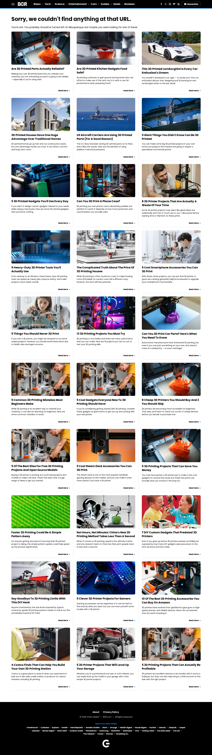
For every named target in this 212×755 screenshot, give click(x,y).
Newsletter (191, 4)
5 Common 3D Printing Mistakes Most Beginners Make (37, 401)
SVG (137, 731)
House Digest (141, 727)
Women (109, 734)
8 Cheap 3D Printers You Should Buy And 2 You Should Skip (170, 401)
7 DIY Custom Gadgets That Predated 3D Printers (169, 534)
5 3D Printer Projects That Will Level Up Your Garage (103, 666)
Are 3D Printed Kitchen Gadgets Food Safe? (102, 70)
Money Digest (48, 731)
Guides (105, 4)
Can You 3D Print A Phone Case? (98, 201)
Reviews (129, 4)
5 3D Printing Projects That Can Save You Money (169, 468)
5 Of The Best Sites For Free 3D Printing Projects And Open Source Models (37, 468)
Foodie (64, 727)
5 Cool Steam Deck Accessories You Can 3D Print (104, 468)
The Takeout (89, 734)
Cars (94, 4)
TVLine (100, 734)
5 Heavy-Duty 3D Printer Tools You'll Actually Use (36, 269)
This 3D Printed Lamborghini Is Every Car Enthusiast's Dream (170, 70)
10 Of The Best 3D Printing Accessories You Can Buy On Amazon (170, 600)
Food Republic (76, 727)
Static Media (93, 717)
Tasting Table (148, 731)
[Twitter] (166, 4)
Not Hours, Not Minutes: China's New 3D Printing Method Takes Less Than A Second (106, 534)
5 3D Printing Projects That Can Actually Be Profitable (171, 666)
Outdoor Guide (76, 731)
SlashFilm (115, 731)
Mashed (35, 731)
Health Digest (126, 727)
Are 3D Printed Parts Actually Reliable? (37, 68)
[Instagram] (170, 4)
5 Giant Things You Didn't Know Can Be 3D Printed (170, 137)
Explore (55, 727)
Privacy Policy (111, 712)
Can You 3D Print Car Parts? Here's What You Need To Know (169, 335)
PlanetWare (91, 731)
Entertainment (78, 4)
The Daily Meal (163, 731)
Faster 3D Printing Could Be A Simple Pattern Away (36, 534)
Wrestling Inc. (122, 734)
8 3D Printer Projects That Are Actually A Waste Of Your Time (169, 203)
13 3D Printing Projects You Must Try (101, 333)
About (95, 712)
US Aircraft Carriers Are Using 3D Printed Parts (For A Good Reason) (104, 137)
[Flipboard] (174, 4)
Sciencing (103, 731)
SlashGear (127, 731)
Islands (162, 727)
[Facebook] (161, 4)
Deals (116, 4)
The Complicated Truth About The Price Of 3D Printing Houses (105, 269)
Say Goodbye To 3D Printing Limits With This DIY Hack (38, 600)
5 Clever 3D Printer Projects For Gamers (103, 598)
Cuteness (45, 727)
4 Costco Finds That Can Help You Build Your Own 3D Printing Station (38, 666)
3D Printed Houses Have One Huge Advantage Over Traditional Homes (36, 137)
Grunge (113, 727)
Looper (182, 727)
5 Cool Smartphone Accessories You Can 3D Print (170, 269)
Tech (48, 4)
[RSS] (179, 4)
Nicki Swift (62, 731)
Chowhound (32, 727)
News (37, 4)
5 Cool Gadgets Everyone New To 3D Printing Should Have (101, 401)
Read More (63, 90)
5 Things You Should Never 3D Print (35, 333)
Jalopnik (172, 727)
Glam (104, 727)
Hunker (152, 727)
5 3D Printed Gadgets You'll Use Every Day (39, 201)
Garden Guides (93, 727)
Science (60, 4)
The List (176, 731)
